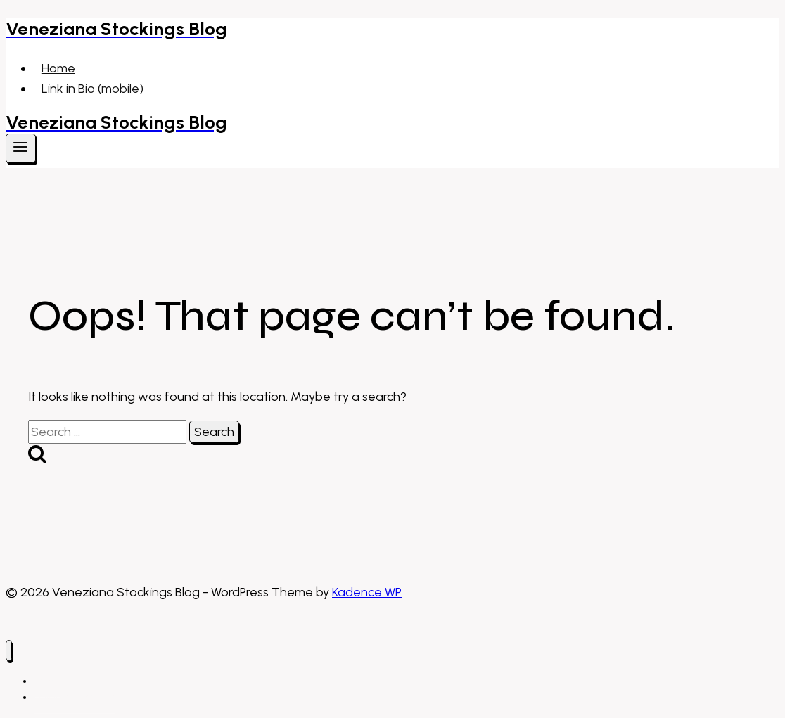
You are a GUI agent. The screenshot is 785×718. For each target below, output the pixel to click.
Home (58, 68)
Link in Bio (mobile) (92, 88)
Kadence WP (367, 592)
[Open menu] (21, 148)
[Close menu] (9, 651)
